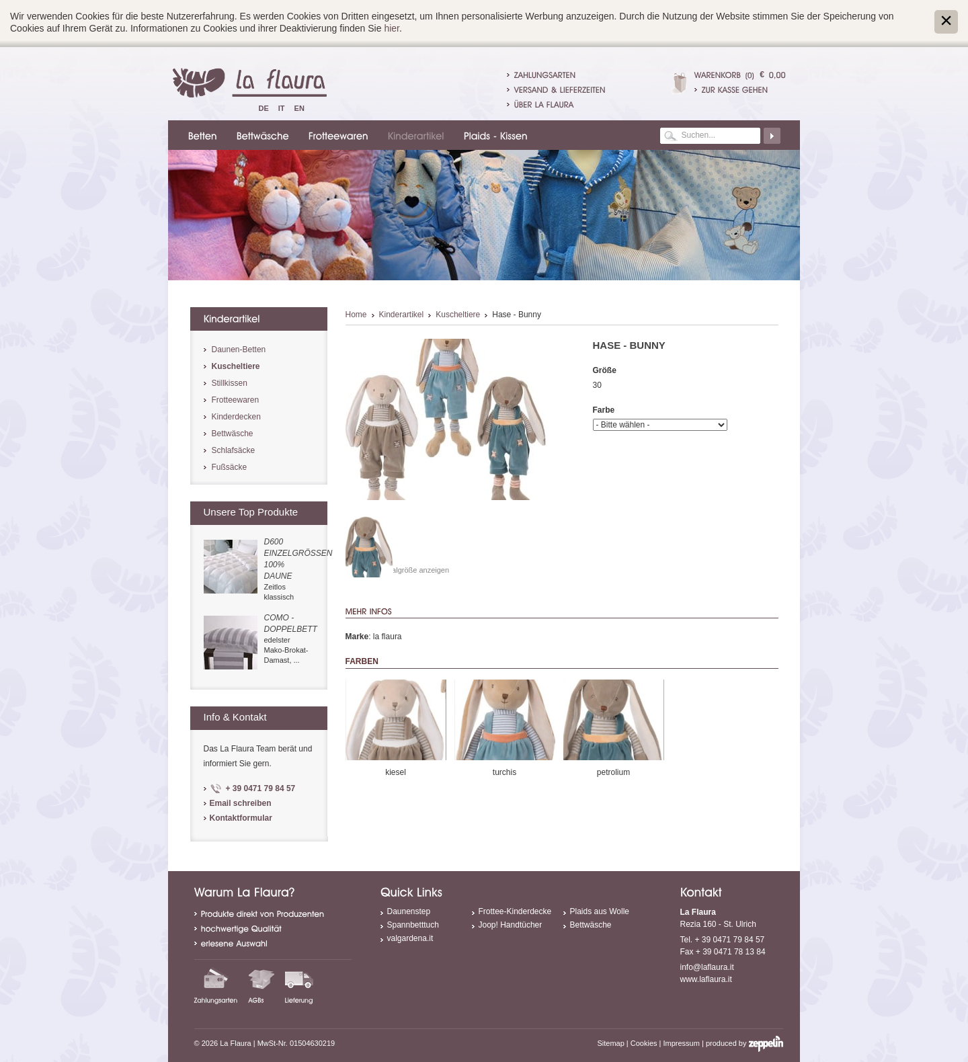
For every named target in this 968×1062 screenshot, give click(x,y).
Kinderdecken (236, 416)
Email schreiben (241, 803)
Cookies (644, 1043)
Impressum (681, 1043)
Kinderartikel (401, 314)
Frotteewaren (235, 400)
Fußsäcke (229, 467)
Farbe (604, 410)
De (264, 108)
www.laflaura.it (706, 979)
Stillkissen (229, 383)
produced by (744, 1043)
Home (356, 314)
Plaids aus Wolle (600, 911)
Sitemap (610, 1043)
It (281, 108)
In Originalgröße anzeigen (407, 570)
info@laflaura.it (707, 967)
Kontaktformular (241, 818)
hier (391, 28)
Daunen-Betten (239, 349)
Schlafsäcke (233, 450)
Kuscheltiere (458, 314)
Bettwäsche (232, 433)
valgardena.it (410, 938)
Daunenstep (409, 911)
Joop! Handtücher (510, 925)
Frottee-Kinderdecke (515, 911)
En (299, 108)
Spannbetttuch (413, 925)
